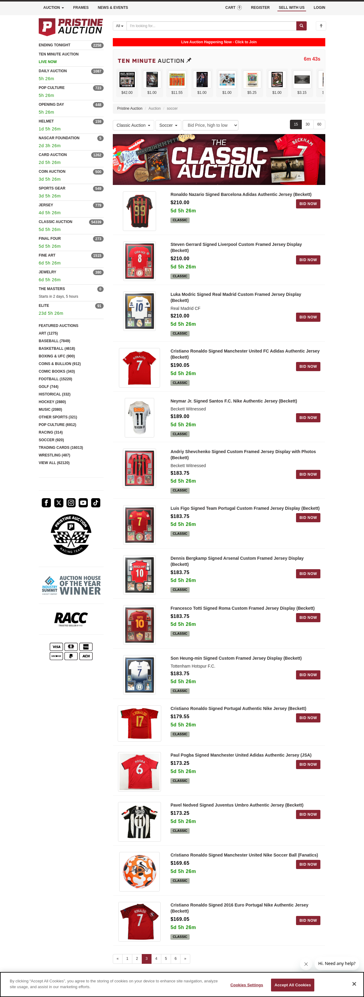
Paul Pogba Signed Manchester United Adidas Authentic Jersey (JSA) (241, 755)
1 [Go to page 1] (127, 958)
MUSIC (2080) (50, 409)
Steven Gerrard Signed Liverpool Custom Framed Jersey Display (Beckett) (236, 247)
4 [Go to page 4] (156, 958)
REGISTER (260, 7)
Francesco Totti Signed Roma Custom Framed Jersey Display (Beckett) (242, 608)
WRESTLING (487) (54, 455)
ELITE (44, 305)
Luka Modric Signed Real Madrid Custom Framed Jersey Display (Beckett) (235, 297)
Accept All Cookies (292, 985)
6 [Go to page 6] (176, 958)
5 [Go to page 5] (166, 958)
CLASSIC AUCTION (55, 222)
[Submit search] (301, 25)
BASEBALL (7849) (54, 341)
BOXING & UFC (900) (57, 356)
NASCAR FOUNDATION (59, 138)
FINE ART (47, 255)
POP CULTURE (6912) (57, 425)
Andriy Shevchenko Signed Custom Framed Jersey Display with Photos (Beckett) (243, 454)
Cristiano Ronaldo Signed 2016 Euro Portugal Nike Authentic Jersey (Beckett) (239, 908)
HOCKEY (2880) (52, 402)
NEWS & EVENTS (113, 7)
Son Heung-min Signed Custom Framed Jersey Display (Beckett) (236, 658)
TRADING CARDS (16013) (61, 447)
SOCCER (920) (51, 440)
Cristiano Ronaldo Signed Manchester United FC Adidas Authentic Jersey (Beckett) (244, 354)
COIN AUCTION (52, 171)
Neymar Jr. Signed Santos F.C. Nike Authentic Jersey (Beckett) (233, 401)
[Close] (354, 984)
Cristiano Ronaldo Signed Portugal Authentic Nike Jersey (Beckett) (238, 708)
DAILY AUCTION (53, 71)
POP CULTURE (52, 88)
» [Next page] (185, 958)
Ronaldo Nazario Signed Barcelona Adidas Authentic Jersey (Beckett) (241, 194)
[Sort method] (210, 125)
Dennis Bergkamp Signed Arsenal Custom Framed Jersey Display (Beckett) (237, 561)
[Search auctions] (212, 25)
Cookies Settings (246, 985)
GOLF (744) (49, 387)
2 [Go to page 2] (137, 958)
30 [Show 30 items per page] (307, 124)
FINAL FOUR (50, 238)
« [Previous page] (118, 958)
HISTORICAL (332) (54, 394)
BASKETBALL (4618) (57, 348)
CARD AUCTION (53, 155)
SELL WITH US (292, 7)
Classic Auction (134, 125)
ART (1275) (48, 333)
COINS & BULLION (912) (60, 364)
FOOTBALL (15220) (55, 379)
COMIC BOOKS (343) (57, 371)
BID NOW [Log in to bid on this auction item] (308, 204)
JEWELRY (47, 272)
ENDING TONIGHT (54, 45)
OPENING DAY (51, 104)
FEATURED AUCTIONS (58, 326)
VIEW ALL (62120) (54, 463)
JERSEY (46, 205)
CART (233, 7)
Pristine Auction (130, 108)
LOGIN (319, 7)
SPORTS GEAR (52, 188)
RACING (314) (51, 432)
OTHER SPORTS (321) (58, 417)
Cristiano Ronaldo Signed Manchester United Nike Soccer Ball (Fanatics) (244, 855)
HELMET (46, 121)
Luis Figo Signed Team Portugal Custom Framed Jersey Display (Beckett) (244, 508)
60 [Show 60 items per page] (319, 124)
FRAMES (81, 7)
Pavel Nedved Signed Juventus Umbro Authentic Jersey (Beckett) (236, 805)
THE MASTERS (52, 289)
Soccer (168, 125)
